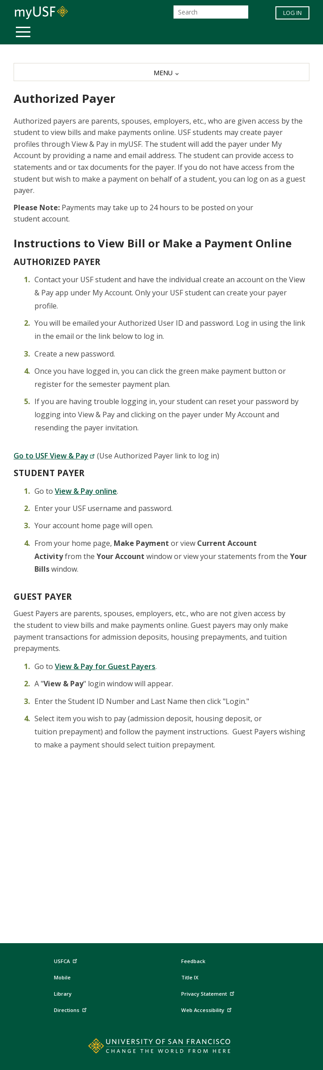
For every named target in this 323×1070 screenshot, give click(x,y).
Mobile (62, 977)
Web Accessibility (207, 1009)
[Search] (211, 12)
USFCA (66, 960)
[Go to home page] (161, 1047)
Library (63, 993)
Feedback (193, 961)
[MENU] (161, 72)
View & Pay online (86, 491)
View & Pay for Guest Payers (105, 666)
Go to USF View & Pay (54, 456)
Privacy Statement (208, 992)
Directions (71, 1009)
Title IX (189, 977)
